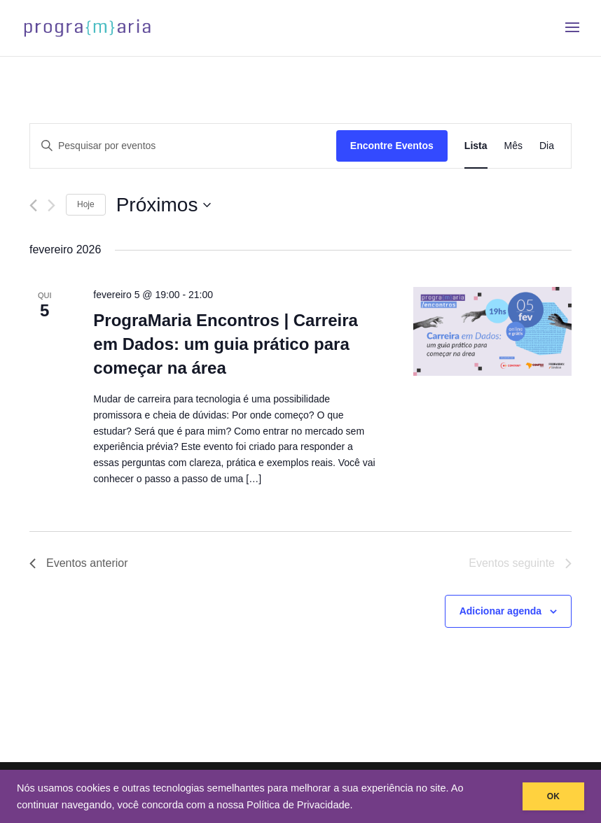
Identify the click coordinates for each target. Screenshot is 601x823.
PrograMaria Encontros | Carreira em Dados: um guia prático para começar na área (225, 344)
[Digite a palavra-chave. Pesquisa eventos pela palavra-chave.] (183, 146)
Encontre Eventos (392, 145)
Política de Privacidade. (300, 804)
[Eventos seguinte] (51, 205)
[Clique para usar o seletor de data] (164, 205)
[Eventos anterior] (33, 205)
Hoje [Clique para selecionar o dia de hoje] (86, 204)
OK (553, 796)
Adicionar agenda (500, 611)
